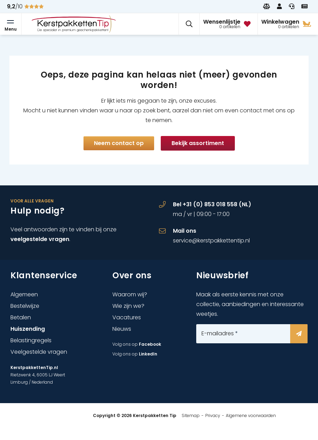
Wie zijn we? (128, 306)
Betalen (20, 317)
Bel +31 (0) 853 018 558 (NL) (212, 204)
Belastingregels (30, 340)
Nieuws (121, 329)
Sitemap (191, 415)
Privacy (212, 415)
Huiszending (27, 329)
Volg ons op (136, 344)
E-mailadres (219, 333)
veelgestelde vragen (39, 239)
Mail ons (184, 231)
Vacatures (126, 317)
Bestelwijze (24, 306)
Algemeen (24, 294)
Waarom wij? (129, 294)
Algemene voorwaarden (251, 415)
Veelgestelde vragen (38, 352)
